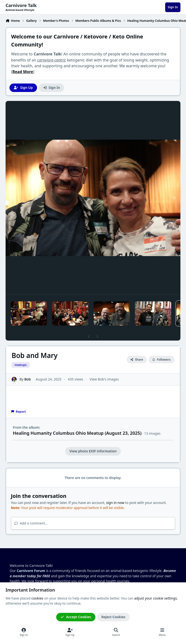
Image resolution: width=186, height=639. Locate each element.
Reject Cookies (113, 617)
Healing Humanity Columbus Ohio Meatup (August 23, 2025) (77, 433)
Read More (22, 71)
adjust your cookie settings (155, 598)
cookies (37, 598)
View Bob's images (104, 379)
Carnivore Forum (31, 570)
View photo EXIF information (92, 451)
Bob (27, 379)
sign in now (115, 502)
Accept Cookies (76, 617)
